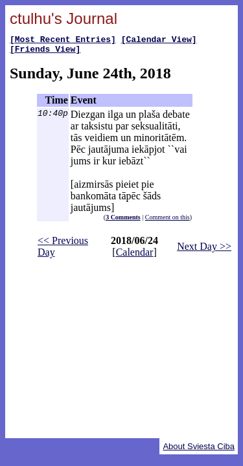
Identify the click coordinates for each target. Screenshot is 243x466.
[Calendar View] (159, 41)
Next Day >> (204, 250)
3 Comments (123, 221)
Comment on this (167, 221)
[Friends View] (45, 52)
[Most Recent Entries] (63, 41)
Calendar (135, 255)
